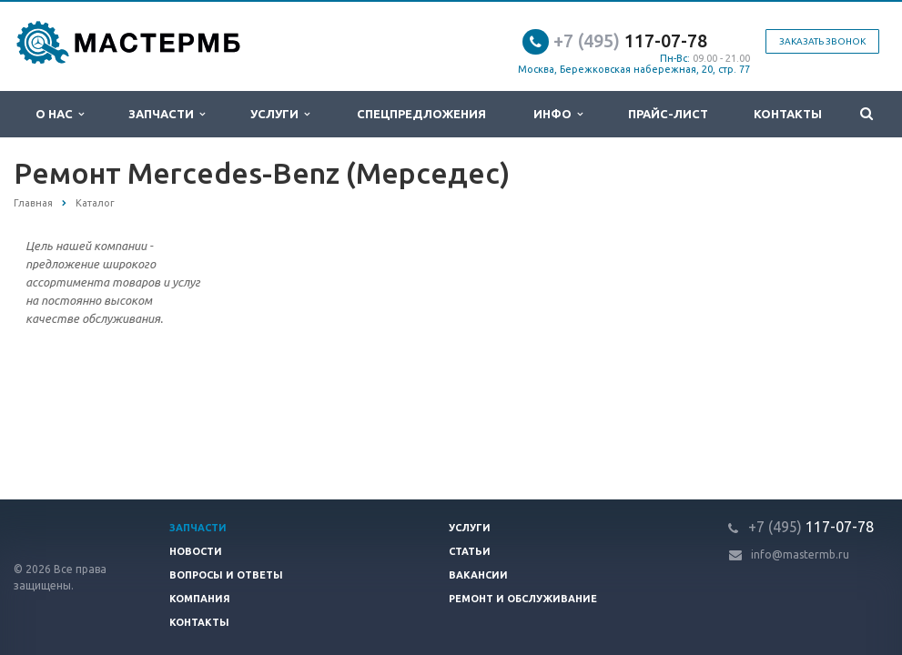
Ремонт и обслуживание (523, 598)
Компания (199, 598)
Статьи (470, 551)
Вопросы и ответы (226, 574)
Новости (195, 551)
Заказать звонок (822, 41)
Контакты (788, 113)
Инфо (558, 114)
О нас (59, 114)
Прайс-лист (668, 113)
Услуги (279, 114)
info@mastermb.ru (800, 554)
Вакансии (478, 574)
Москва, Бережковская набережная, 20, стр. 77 (634, 69)
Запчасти (166, 114)
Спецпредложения (421, 113)
